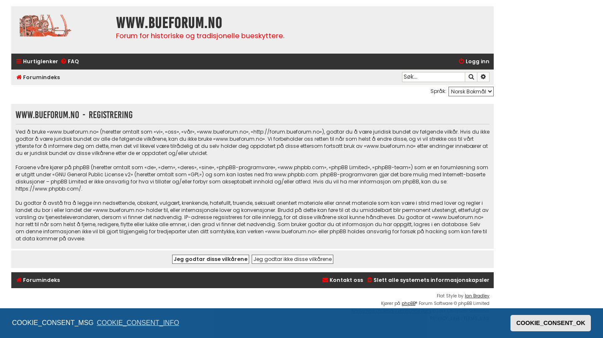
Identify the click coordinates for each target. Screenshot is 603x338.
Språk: (438, 91)
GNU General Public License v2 (93, 174)
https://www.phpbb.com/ (48, 188)
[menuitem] (69, 61)
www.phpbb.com (296, 174)
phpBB (408, 303)
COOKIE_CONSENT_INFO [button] (138, 322)
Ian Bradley (477, 296)
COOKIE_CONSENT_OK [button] (550, 323)
